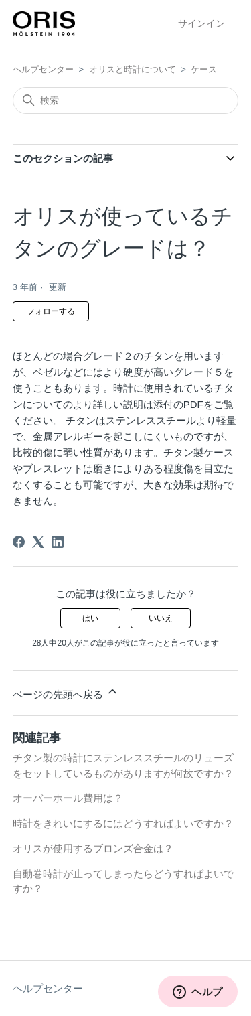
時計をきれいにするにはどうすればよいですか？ (123, 823)
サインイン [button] (201, 23)
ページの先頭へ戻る (66, 692)
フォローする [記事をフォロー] (51, 311)
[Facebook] (19, 542)
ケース (204, 69)
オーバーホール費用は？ (68, 798)
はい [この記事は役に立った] (90, 618)
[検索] (126, 100)
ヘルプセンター (43, 69)
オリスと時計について (132, 69)
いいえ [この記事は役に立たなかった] (161, 618)
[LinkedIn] (58, 542)
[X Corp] (38, 542)
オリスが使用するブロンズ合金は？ (93, 848)
